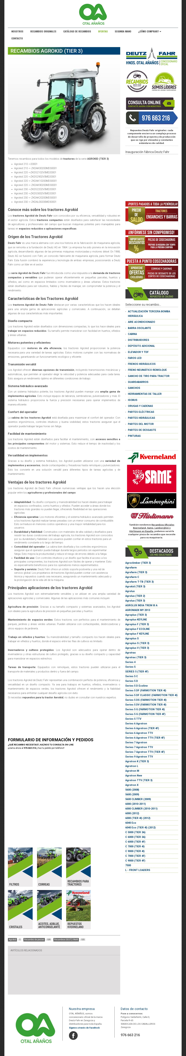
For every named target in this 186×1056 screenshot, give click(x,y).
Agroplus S (132, 638)
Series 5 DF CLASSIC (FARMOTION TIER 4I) (151, 695)
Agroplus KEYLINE (136, 619)
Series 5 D (131, 681)
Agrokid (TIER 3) (135, 586)
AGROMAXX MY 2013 (137, 610)
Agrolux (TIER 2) (135, 596)
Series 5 (130, 666)
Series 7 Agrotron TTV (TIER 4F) (145, 752)
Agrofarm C (132, 577)
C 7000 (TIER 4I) (135, 846)
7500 (128, 865)
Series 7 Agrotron (136, 742)
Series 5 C (131, 676)
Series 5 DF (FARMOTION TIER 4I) (145, 690)
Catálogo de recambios (77, 31)
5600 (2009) (132, 794)
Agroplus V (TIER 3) (137, 648)
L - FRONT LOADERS (137, 870)
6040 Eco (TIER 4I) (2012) (140, 827)
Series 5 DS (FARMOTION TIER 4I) (146, 700)
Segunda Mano (123, 31)
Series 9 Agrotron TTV (139, 756)
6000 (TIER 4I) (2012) (137, 818)
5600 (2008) (132, 789)
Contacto (17, 38)
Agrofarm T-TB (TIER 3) (139, 581)
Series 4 (130, 662)
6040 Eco (130, 822)
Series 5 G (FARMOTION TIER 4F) (145, 714)
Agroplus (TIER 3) (136, 614)
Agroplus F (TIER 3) (137, 624)
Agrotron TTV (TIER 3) (138, 780)
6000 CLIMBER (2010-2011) (141, 808)
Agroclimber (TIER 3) (138, 562)
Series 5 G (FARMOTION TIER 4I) (145, 709)
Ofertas (103, 31)
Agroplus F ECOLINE (137, 629)
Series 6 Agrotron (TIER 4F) (142, 728)
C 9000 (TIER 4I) (135, 851)
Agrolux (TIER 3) (135, 600)
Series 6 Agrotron (136, 723)
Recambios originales (43, 31)
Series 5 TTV (133, 718)
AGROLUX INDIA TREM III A (141, 605)
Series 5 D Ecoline (136, 685)
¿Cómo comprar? (149, 31)
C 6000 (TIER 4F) (135, 841)
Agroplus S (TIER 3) (137, 643)
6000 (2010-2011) (135, 804)
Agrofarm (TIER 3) (136, 572)
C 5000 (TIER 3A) (135, 832)
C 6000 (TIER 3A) (135, 837)
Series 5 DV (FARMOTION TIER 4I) (145, 704)
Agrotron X (131, 785)
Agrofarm (131, 567)
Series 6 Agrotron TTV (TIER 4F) (145, 737)
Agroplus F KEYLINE (137, 633)
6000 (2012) (132, 813)
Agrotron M (132, 770)
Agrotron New (133, 775)
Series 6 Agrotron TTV (139, 733)
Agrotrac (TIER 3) (135, 657)
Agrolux (130, 591)
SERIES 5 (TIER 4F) (136, 671)
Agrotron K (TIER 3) (137, 761)
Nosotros (17, 31)
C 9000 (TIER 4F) (135, 860)
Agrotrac (130, 652)
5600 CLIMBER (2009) (138, 799)
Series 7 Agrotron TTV (139, 747)
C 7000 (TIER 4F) (135, 855)
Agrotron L (131, 766)
